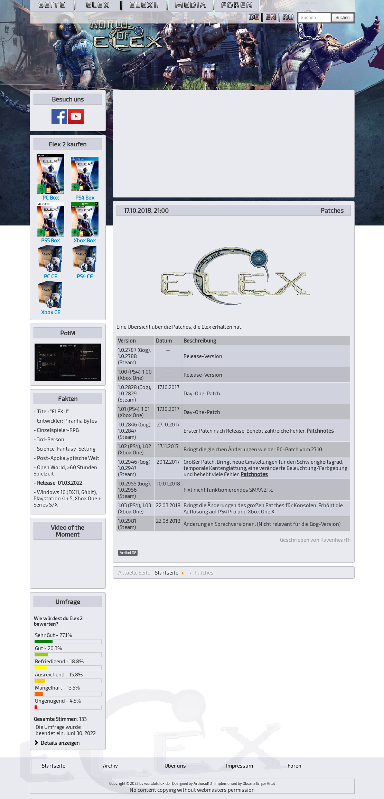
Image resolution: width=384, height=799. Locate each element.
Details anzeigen (57, 743)
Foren (294, 765)
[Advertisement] (234, 143)
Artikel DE (128, 552)
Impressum (239, 765)
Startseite (53, 765)
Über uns (175, 765)
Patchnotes (320, 430)
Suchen (343, 17)
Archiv (110, 765)
